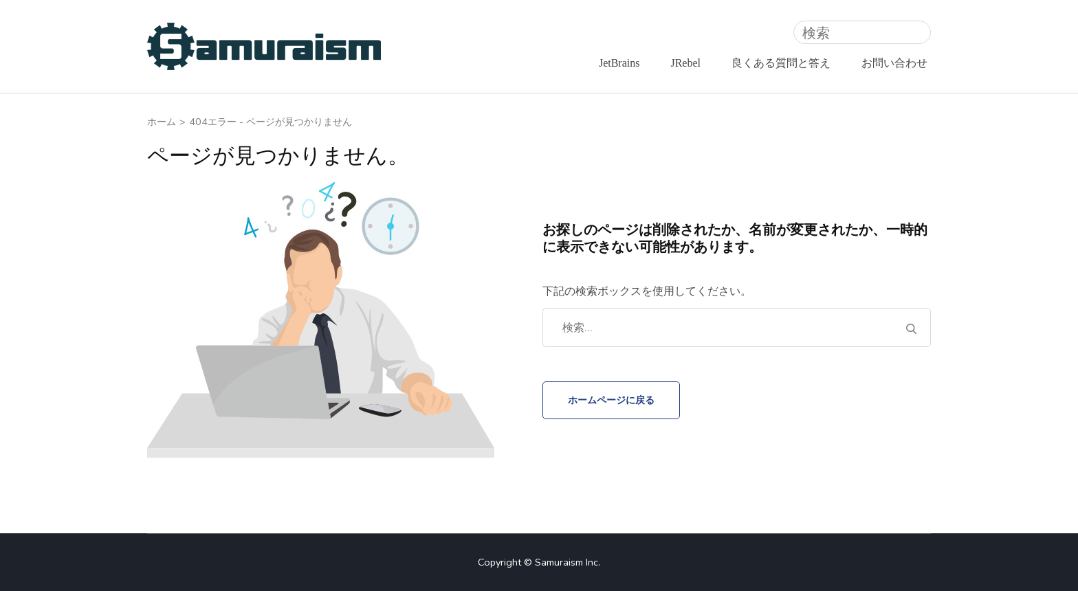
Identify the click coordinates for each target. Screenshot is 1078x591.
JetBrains (619, 63)
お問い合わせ (894, 63)
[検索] (862, 32)
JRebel (685, 63)
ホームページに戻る (611, 400)
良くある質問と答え (781, 63)
